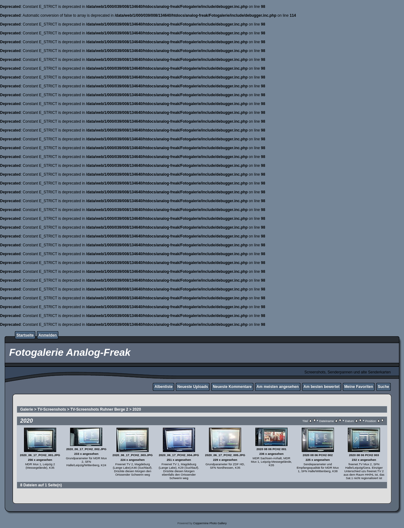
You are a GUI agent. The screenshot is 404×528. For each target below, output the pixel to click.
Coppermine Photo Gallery (210, 523)
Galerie (26, 409)
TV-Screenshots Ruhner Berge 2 (99, 409)
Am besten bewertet (322, 386)
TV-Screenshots (51, 409)
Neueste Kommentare (232, 386)
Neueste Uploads (192, 386)
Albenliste (163, 386)
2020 (137, 409)
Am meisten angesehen (278, 386)
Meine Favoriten (358, 386)
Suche (383, 386)
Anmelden (48, 335)
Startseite (25, 335)
